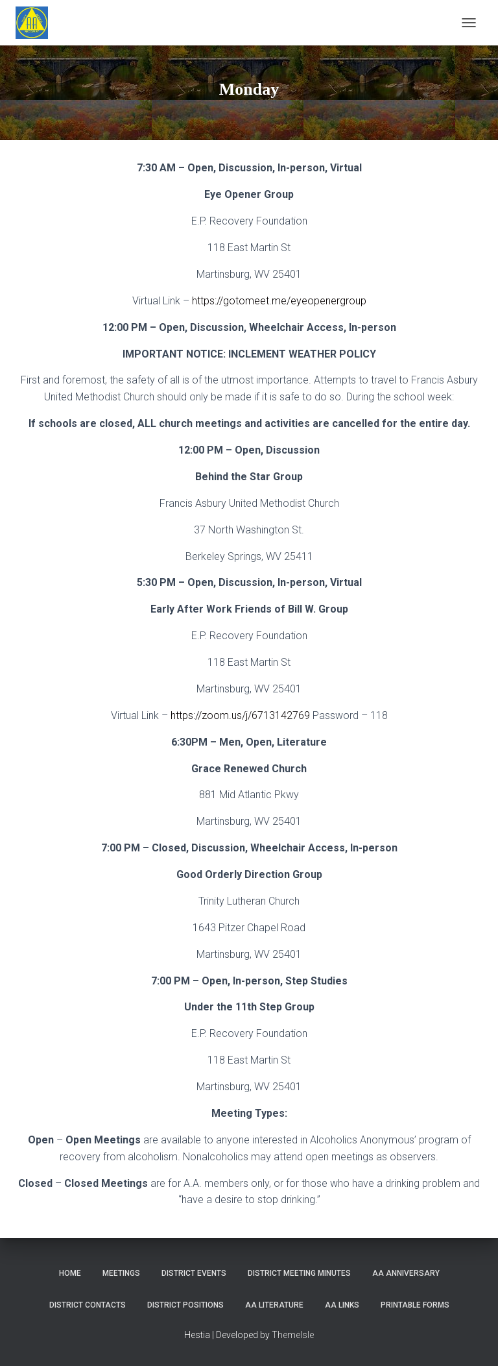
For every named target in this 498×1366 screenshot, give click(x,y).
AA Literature (274, 1305)
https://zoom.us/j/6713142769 (240, 715)
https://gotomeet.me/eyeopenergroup (279, 301)
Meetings (121, 1273)
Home (70, 1273)
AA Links (342, 1305)
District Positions (185, 1305)
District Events (193, 1273)
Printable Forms (415, 1305)
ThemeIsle (293, 1335)
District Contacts (87, 1305)
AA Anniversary (406, 1273)
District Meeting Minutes (299, 1273)
